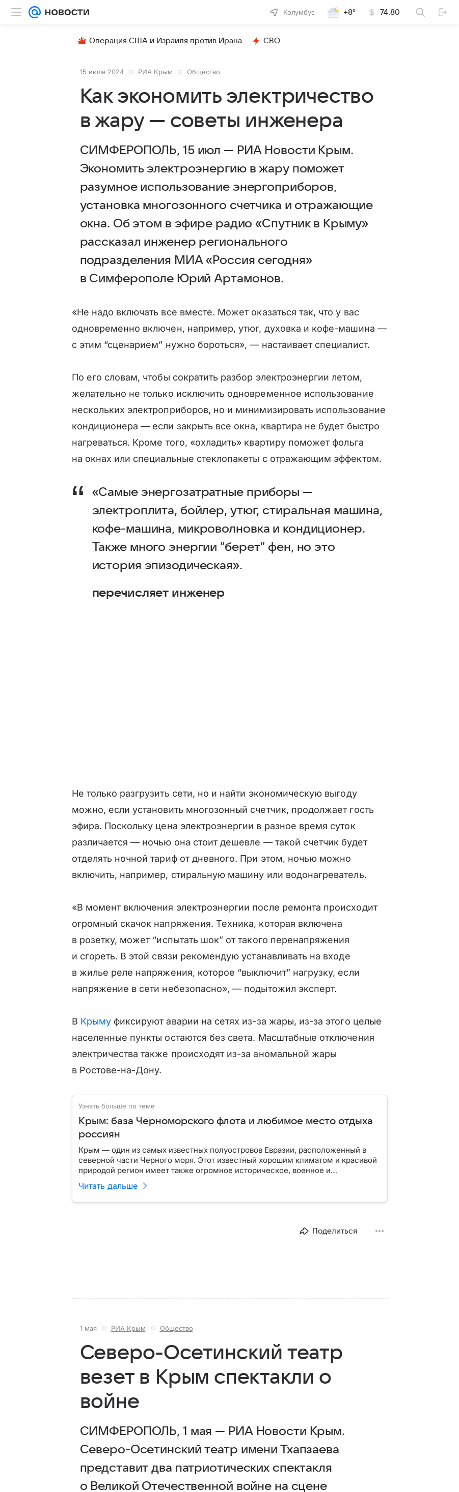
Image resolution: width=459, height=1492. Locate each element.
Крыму (95, 1021)
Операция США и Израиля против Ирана (160, 41)
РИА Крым (155, 72)
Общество (203, 72)
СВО (266, 41)
